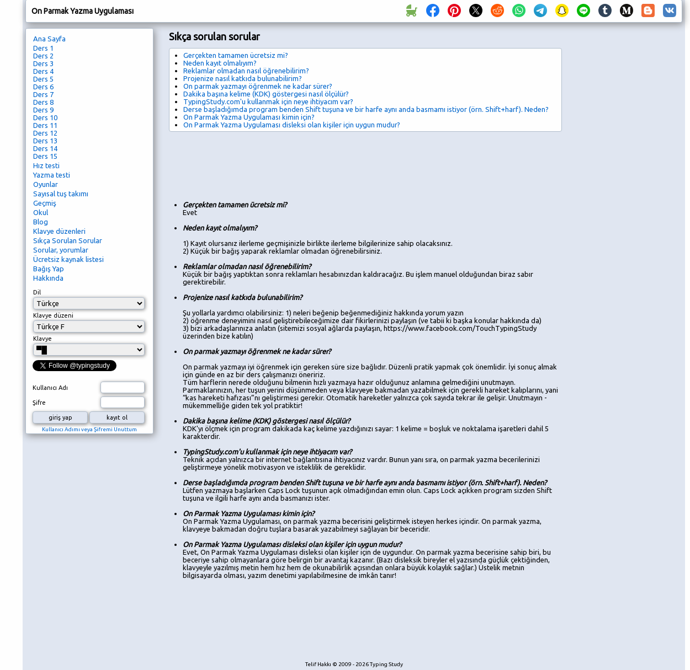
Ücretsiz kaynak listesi (68, 259)
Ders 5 (43, 79)
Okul (40, 212)
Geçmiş (44, 203)
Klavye (42, 338)
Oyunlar (45, 184)
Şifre (39, 402)
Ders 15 (45, 156)
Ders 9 (43, 110)
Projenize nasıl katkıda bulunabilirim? (242, 78)
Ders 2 (43, 56)
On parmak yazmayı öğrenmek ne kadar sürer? (257, 86)
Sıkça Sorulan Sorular (67, 240)
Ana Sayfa (49, 38)
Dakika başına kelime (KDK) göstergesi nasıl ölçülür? (266, 94)
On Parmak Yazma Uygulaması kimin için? (249, 117)
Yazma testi (51, 175)
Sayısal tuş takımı (60, 193)
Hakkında (48, 278)
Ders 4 (43, 71)
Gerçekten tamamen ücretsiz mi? (235, 55)
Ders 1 (43, 48)
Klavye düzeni (53, 315)
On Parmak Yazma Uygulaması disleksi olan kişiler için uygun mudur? (291, 124)
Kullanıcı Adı (50, 387)
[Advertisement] (370, 162)
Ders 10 (45, 117)
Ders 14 (45, 148)
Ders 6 (43, 86)
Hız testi (46, 165)
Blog (40, 222)
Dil (37, 292)
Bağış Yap (48, 268)
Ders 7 (43, 94)
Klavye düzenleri (59, 231)
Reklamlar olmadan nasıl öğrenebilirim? (246, 70)
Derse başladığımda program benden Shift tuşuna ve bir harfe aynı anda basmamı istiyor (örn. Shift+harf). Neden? (366, 109)
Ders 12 (45, 133)
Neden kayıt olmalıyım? (220, 63)
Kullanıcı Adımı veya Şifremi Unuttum (89, 429)
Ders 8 (43, 102)
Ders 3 (43, 63)
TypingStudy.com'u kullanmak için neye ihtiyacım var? (268, 101)
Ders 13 (45, 140)
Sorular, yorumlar (60, 250)
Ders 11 (45, 125)
